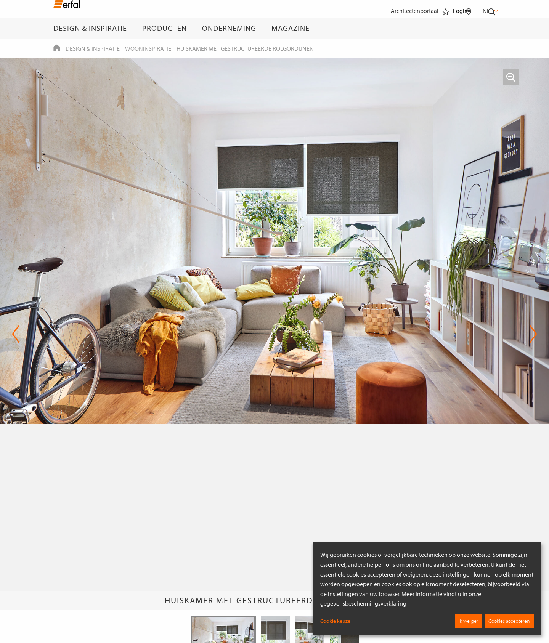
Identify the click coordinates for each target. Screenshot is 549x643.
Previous (15, 333)
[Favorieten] (445, 28)
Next (533, 333)
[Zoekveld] (491, 28)
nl (490, 10)
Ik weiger (468, 620)
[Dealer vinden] (468, 28)
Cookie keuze (335, 620)
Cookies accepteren (509, 620)
